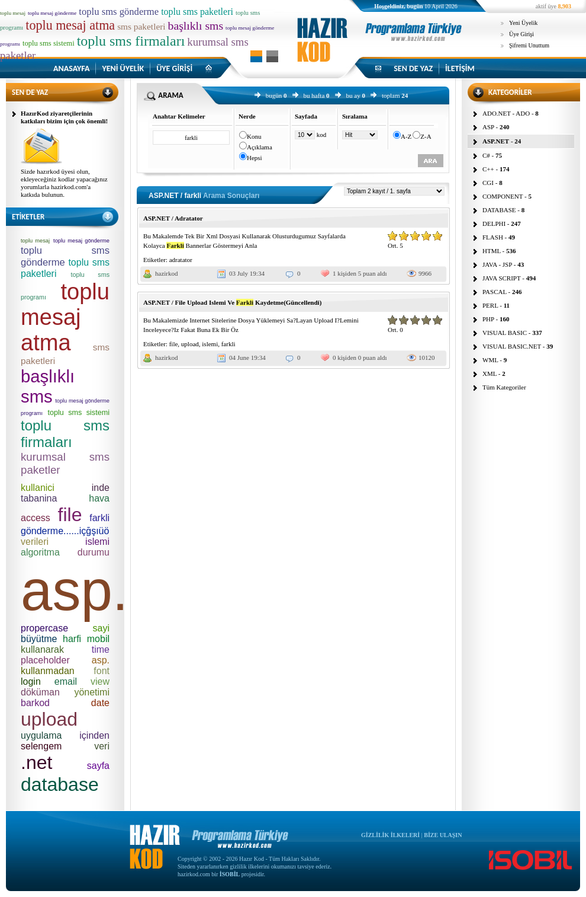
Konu (254, 136)
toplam (391, 95)
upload (190, 343)
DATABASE (499, 209)
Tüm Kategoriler (504, 387)
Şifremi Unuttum (529, 45)
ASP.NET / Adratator (173, 218)
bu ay (353, 95)
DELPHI (493, 223)
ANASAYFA (71, 68)
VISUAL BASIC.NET (511, 346)
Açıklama (259, 147)
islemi (210, 343)
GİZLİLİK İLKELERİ (390, 835)
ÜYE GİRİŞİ (174, 68)
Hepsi (254, 157)
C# (486, 155)
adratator (180, 259)
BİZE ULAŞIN (443, 835)
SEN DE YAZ (413, 68)
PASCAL (494, 291)
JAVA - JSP (497, 264)
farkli (228, 343)
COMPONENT (502, 196)
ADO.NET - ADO (506, 113)
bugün (274, 95)
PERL (490, 305)
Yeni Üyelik (523, 23)
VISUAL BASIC (504, 332)
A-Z (406, 136)
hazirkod (166, 273)
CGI (488, 182)
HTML (491, 250)
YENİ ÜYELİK (123, 68)
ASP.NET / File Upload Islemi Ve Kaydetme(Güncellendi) (232, 302)
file (173, 343)
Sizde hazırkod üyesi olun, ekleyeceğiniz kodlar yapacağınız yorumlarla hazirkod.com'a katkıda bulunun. (64, 183)
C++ (488, 169)
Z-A (425, 136)
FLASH (492, 237)
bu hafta (314, 95)
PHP (488, 319)
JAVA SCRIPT (501, 278)
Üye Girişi (521, 34)
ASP (488, 126)
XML (489, 373)
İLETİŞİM (460, 68)
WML (490, 359)
